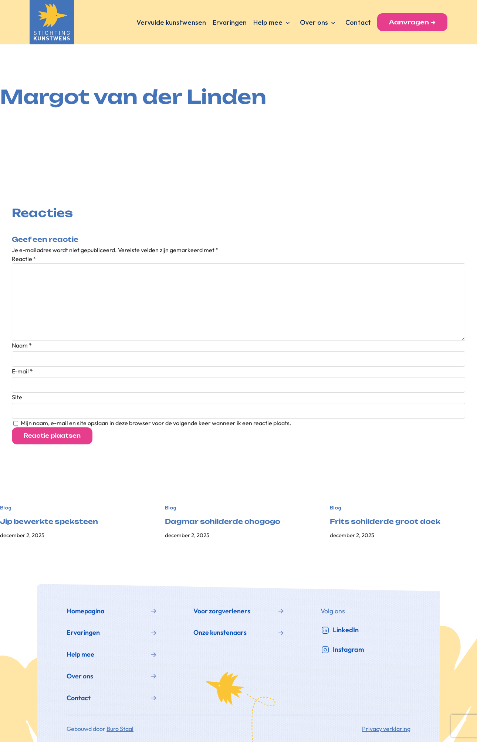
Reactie (24, 258)
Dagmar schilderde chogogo (222, 521)
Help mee (268, 22)
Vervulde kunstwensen (171, 22)
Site (17, 397)
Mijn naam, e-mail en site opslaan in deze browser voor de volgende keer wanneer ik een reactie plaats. (156, 423)
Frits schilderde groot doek (385, 521)
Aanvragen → (412, 22)
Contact (358, 22)
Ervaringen (230, 22)
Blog (5, 507)
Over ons (314, 22)
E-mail (22, 371)
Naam (22, 345)
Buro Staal (119, 728)
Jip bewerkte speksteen (49, 521)
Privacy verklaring (386, 728)
